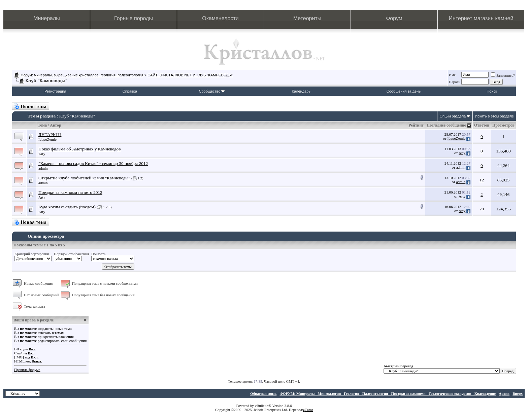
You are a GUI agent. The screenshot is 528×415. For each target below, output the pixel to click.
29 (482, 208)
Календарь (301, 91)
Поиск (492, 91)
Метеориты (307, 18)
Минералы (46, 18)
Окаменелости (220, 18)
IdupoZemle (47, 139)
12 (482, 179)
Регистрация (55, 91)
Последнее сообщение (446, 125)
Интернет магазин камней (481, 18)
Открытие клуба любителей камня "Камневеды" (84, 177)
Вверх (518, 393)
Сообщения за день (404, 91)
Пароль (454, 82)
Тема (42, 125)
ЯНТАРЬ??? (49, 134)
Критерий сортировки (31, 254)
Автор (55, 125)
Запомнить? (503, 75)
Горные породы (133, 18)
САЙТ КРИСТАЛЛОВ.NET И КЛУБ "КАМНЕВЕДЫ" (190, 75)
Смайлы (20, 353)
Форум (394, 18)
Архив (504, 393)
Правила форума (27, 370)
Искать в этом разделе (494, 116)
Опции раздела (452, 116)
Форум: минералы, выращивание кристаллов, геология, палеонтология (82, 75)
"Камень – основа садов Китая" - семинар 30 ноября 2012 (93, 163)
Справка (130, 91)
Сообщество (212, 91)
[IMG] (19, 357)
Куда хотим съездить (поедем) (67, 206)
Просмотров (503, 125)
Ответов (481, 125)
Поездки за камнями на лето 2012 (70, 192)
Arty (41, 154)
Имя (452, 75)
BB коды (21, 349)
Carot (309, 410)
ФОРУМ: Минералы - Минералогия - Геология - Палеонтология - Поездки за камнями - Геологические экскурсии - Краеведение (387, 393)
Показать (98, 254)
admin (43, 168)
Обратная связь (263, 393)
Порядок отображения (71, 254)
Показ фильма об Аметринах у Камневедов (79, 148)
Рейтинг (416, 125)
